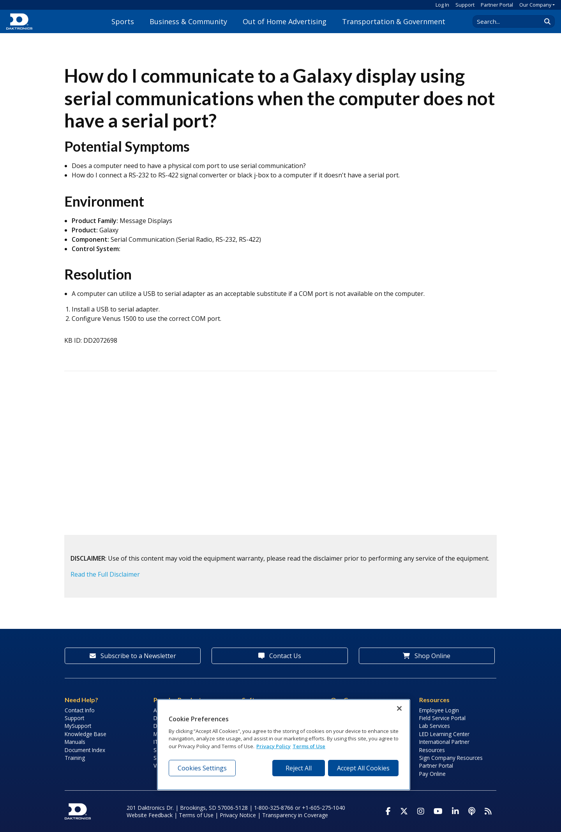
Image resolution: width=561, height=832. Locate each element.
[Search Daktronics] (511, 21)
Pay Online (432, 773)
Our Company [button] (535, 4)
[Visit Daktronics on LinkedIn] (455, 811)
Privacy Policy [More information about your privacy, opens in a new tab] (273, 746)
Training (75, 757)
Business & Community (188, 21)
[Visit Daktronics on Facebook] (388, 811)
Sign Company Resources (451, 757)
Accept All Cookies (363, 768)
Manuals (75, 741)
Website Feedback (150, 815)
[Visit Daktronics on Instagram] (420, 811)
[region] (283, 744)
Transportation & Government (393, 21)
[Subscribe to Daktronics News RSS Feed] (488, 811)
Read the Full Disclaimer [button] (105, 574)
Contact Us (279, 655)
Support (465, 4)
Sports (122, 21)
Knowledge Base (85, 734)
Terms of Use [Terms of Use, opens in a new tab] (309, 746)
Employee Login (439, 710)
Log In (442, 4)
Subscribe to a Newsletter (133, 655)
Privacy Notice (238, 815)
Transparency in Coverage (295, 815)
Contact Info (80, 710)
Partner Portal (497, 4)
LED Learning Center (444, 734)
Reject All (299, 768)
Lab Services (434, 725)
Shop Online (426, 655)
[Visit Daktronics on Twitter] (404, 811)
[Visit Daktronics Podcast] (471, 811)
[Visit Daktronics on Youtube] (438, 811)
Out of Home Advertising (284, 21)
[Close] (399, 708)
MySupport (78, 725)
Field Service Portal (442, 718)
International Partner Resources (444, 745)
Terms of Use (196, 815)
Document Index (85, 750)
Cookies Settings (202, 768)
